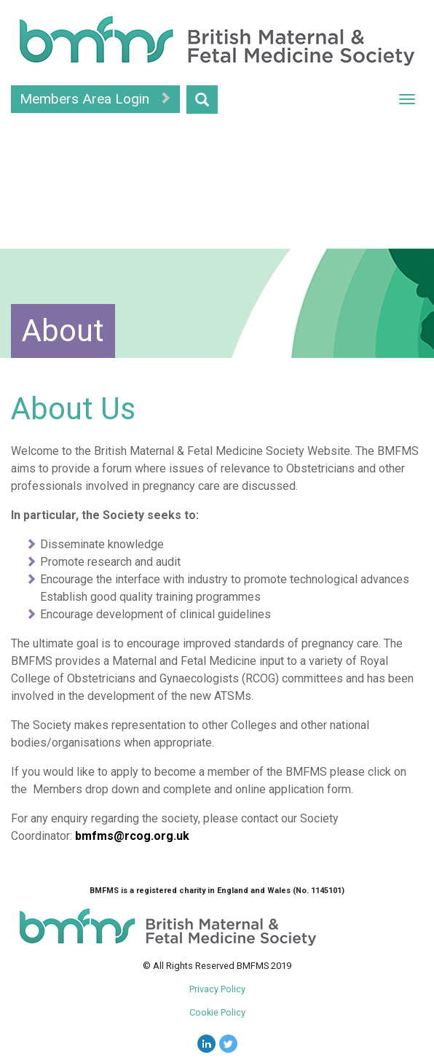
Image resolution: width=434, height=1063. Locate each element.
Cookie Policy (217, 1012)
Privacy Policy (217, 989)
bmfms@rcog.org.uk (132, 836)
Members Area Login (95, 98)
